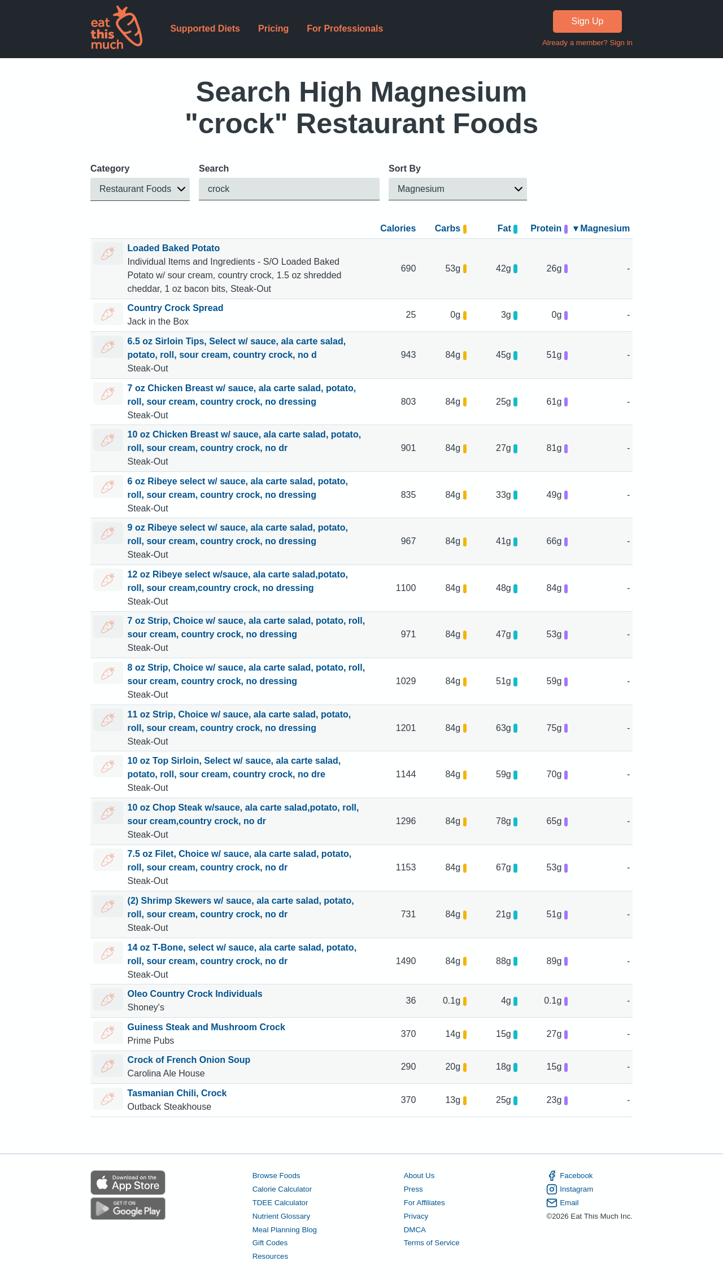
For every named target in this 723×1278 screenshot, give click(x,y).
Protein (549, 228)
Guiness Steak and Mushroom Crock (206, 1027)
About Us (419, 1175)
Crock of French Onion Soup (189, 1060)
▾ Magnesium (601, 228)
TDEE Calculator (280, 1202)
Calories (398, 228)
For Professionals (345, 28)
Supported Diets (205, 28)
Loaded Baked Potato (174, 248)
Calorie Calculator (282, 1189)
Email (562, 1203)
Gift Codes (270, 1242)
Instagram (569, 1189)
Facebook (569, 1175)
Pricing (273, 28)
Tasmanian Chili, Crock (177, 1093)
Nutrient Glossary (281, 1215)
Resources (270, 1256)
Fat (507, 228)
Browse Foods (276, 1175)
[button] (140, 189)
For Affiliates (424, 1202)
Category (109, 168)
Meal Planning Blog (284, 1229)
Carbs (451, 228)
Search (214, 168)
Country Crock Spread (176, 308)
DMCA (415, 1229)
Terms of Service (432, 1242)
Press (413, 1189)
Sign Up (588, 21)
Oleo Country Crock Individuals (195, 994)
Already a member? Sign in (587, 42)
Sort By (405, 168)
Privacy (416, 1215)
